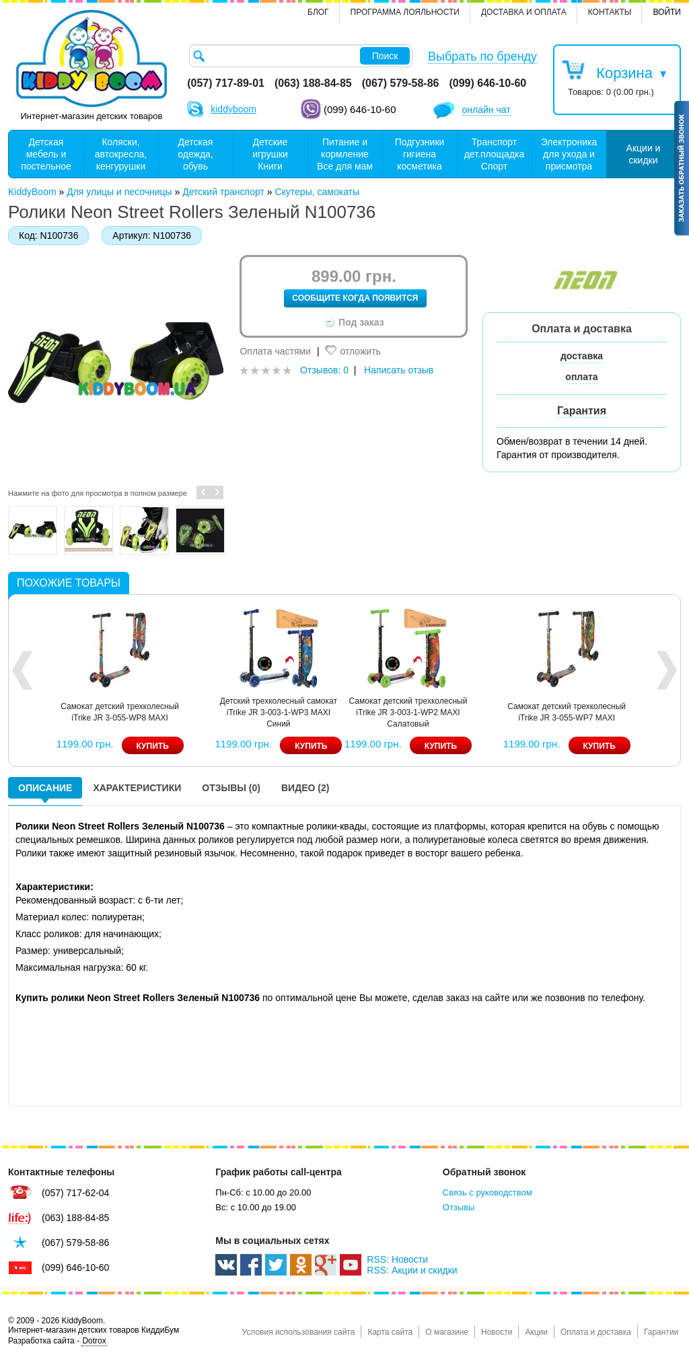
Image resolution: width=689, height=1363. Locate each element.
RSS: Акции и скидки (412, 1270)
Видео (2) (305, 787)
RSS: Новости (397, 1259)
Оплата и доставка (595, 1332)
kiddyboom (233, 109)
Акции (536, 1332)
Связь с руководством (487, 1192)
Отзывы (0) (231, 787)
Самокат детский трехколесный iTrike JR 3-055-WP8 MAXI (361, 712)
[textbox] (300, 55)
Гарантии (661, 1332)
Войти (667, 12)
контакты (610, 12)
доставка (581, 356)
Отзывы (459, 1207)
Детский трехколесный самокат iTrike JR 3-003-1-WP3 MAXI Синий (520, 712)
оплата (581, 376)
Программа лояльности (405, 12)
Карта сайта (389, 1332)
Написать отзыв (398, 370)
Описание (45, 787)
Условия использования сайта (298, 1332)
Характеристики (137, 787)
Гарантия (581, 410)
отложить (360, 351)
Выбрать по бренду (482, 56)
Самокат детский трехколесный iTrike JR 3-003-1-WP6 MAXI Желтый (202, 712)
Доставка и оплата (524, 12)
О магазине (446, 1332)
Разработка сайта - (57, 1341)
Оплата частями (275, 351)
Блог (318, 12)
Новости (496, 1332)
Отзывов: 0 (324, 370)
